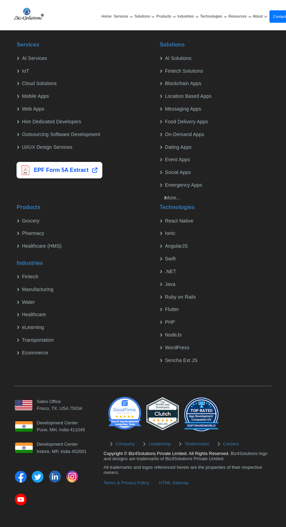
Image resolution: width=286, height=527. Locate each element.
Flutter (171, 309)
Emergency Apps (183, 185)
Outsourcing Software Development (60, 134)
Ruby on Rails (179, 297)
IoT (25, 71)
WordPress (176, 347)
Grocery (30, 221)
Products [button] (166, 16)
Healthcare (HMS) (41, 246)
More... (172, 197)
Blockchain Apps (182, 83)
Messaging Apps (182, 109)
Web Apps (32, 109)
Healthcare (33, 314)
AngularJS (175, 246)
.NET (170, 271)
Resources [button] (239, 16)
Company (125, 443)
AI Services (34, 58)
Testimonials (196, 443)
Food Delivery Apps (185, 121)
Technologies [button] (213, 16)
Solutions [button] (144, 16)
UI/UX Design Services (46, 147)
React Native (178, 221)
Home (107, 16)
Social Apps (177, 172)
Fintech (29, 276)
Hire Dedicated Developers (51, 121)
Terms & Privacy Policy (126, 482)
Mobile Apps (34, 96)
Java (169, 284)
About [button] (260, 16)
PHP (169, 322)
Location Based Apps (187, 96)
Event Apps (177, 159)
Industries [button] (187, 16)
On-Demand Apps (184, 134)
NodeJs (172, 335)
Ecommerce (34, 352)
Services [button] (123, 16)
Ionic (169, 233)
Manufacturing (37, 289)
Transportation (37, 340)
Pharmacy (32, 233)
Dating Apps (177, 147)
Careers (231, 443)
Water (27, 302)
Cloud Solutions (38, 83)
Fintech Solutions (183, 71)
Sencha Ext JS (180, 360)
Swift (169, 258)
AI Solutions (177, 58)
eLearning (32, 327)
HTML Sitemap (174, 482)
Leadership (160, 443)
